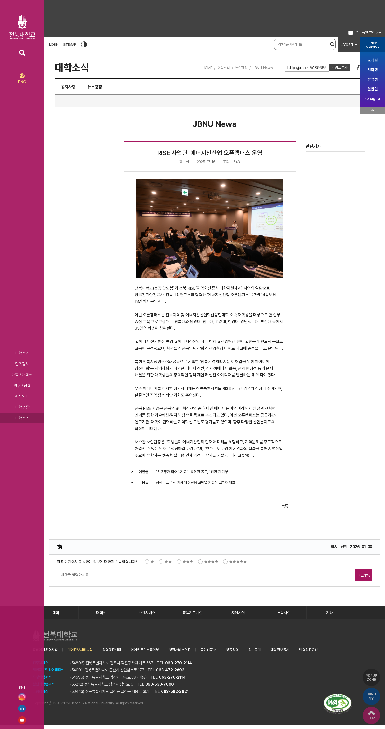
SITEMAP (69, 44)
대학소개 (22, 353)
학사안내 (22, 396)
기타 (329, 615)
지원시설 (238, 615)
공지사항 (71, 88)
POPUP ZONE (370, 671)
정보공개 (266, 653)
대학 (55, 615)
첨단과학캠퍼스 (44, 688)
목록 (283, 508)
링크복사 (340, 67)
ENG (22, 78)
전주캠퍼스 (41, 667)
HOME (202, 67)
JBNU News (261, 67)
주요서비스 (147, 615)
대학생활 (22, 407)
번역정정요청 (323, 653)
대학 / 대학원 (22, 374)
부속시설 (284, 615)
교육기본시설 (192, 615)
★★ (165, 563)
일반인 (373, 89)
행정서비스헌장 (188, 653)
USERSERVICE (372, 45)
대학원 (101, 615)
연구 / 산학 (22, 385)
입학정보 (22, 363)
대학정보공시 (293, 653)
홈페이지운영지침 (46, 653)
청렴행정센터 (116, 653)
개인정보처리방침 (83, 653)
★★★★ (208, 563)
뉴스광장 (239, 67)
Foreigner (372, 98)
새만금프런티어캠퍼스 (49, 674)
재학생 (373, 69)
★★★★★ (235, 563)
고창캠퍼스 (41, 695)
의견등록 (356, 577)
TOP (370, 714)
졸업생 (373, 79)
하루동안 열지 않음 (368, 32)
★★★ (185, 563)
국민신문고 (218, 653)
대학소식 (22, 418)
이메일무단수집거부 (151, 653)
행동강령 (243, 653)
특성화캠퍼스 (43, 681)
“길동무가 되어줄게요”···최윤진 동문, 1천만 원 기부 (194, 473)
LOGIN (54, 44)
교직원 (373, 60)
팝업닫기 (346, 44)
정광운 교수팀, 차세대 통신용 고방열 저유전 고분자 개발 (198, 484)
